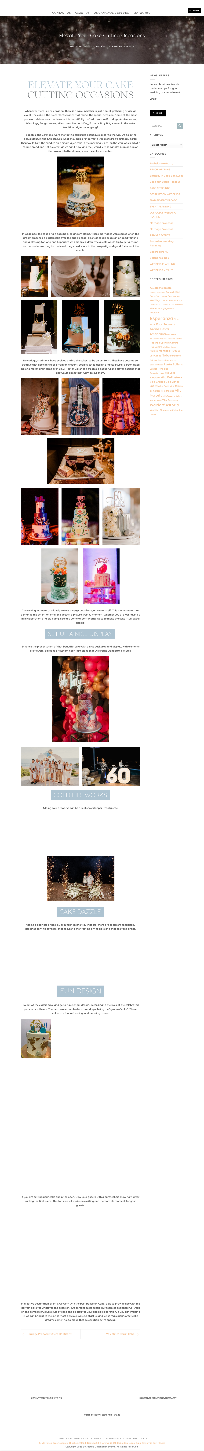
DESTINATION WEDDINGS (165, 194)
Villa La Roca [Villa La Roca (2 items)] (162, 386)
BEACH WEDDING (160, 169)
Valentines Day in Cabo (123, 1334)
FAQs (144, 1438)
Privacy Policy (82, 1438)
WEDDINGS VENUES (162, 270)
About (136, 1438)
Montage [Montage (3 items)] (164, 350)
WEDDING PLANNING (162, 264)
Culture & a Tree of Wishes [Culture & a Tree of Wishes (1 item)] (172, 304)
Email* (166, 101)
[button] (194, 10)
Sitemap (126, 1438)
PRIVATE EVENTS (160, 235)
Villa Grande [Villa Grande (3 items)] (157, 381)
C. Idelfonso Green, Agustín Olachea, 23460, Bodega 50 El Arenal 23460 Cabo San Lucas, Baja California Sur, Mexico (102, 1443)
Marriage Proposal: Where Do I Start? (46, 1334)
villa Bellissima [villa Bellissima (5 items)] (171, 377)
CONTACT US (61, 12)
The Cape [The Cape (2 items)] (170, 372)
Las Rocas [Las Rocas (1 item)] (171, 347)
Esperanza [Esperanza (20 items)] (161, 318)
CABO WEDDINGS (160, 188)
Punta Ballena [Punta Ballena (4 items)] (173, 364)
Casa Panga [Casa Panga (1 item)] (177, 300)
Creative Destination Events (117, 46)
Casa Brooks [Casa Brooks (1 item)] (155, 304)
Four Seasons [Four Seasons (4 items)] (165, 324)
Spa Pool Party (159, 251)
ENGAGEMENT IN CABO (163, 200)
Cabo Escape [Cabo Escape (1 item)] (166, 300)
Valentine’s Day (159, 257)
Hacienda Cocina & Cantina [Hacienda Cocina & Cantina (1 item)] (171, 339)
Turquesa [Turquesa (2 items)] (155, 377)
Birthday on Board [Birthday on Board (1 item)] (157, 292)
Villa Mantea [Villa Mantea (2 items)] (167, 390)
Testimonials (113, 1438)
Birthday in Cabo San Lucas (166, 175)
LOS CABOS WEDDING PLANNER (163, 214)
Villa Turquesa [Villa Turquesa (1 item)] (156, 400)
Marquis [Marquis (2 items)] (154, 350)
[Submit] (180, 126)
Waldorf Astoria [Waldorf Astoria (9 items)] (164, 405)
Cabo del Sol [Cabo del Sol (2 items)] (173, 292)
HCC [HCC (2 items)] (152, 346)
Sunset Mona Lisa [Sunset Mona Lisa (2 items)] (159, 368)
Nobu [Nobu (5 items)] (166, 355)
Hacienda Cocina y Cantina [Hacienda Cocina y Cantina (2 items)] (164, 342)
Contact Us (97, 1438)
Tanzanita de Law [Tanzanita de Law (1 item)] (157, 373)
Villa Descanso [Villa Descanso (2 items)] (170, 400)
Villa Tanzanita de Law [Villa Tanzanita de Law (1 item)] (172, 396)
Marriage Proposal (161, 223)
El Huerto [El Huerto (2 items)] (155, 308)
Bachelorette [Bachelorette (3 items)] (163, 287)
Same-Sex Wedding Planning (162, 243)
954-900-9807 (143, 12)
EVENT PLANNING (160, 206)
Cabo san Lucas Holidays (165, 181)
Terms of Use (64, 1438)
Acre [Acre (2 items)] (152, 288)
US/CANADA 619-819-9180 (112, 12)
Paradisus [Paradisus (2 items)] (175, 355)
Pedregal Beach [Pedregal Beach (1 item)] (156, 360)
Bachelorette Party (161, 163)
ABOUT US (82, 12)
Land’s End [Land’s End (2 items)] (161, 346)
